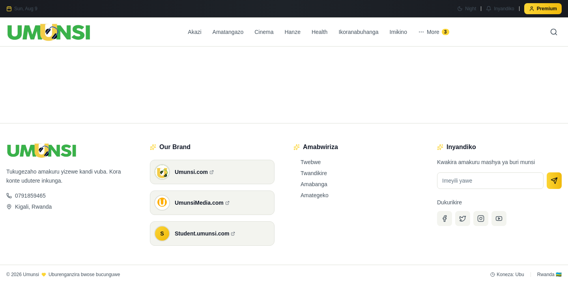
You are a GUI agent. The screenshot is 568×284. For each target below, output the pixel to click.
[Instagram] (480, 218)
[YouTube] (498, 218)
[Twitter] (462, 218)
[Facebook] (444, 218)
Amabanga (310, 184)
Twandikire (310, 173)
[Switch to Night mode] (466, 9)
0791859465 (26, 195)
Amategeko (311, 195)
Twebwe (307, 162)
